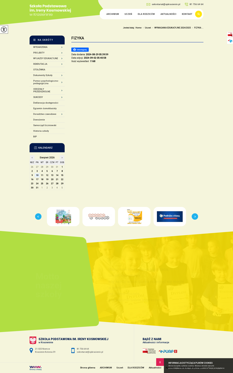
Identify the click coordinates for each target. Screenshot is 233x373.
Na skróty (45, 40)
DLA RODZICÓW (146, 14)
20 (52, 179)
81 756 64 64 (194, 4)
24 (37, 183)
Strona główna (100, 14)
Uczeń (128, 14)
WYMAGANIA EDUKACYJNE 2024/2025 (171, 28)
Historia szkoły (41, 131)
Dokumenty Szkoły (42, 75)
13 (52, 175)
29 (62, 183)
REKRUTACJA (40, 64)
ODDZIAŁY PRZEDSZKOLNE (41, 90)
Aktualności (168, 14)
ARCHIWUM (112, 14)
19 (47, 179)
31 (37, 187)
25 (42, 183)
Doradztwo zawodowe (44, 114)
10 (37, 175)
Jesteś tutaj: (129, 28)
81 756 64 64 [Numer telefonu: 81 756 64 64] (83, 349)
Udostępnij (80, 49)
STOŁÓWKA (39, 69)
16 (32, 179)
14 (57, 175)
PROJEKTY (38, 52)
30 (32, 187)
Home (138, 28)
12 (47, 175)
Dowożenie (39, 119)
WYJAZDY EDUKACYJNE (45, 58)
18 (42, 179)
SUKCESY (38, 97)
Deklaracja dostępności (45, 102)
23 (32, 183)
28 (57, 183)
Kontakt (187, 14)
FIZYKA (77, 38)
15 (62, 175)
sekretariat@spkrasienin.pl (163, 4)
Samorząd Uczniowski (44, 125)
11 (42, 175)
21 (57, 179)
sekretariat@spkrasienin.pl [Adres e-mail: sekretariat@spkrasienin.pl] (90, 352)
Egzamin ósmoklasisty (44, 108)
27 (52, 183)
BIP (35, 136)
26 (47, 183)
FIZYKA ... (197, 28)
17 (37, 179)
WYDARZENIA (40, 47)
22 (62, 179)
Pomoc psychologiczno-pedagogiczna (46, 82)
